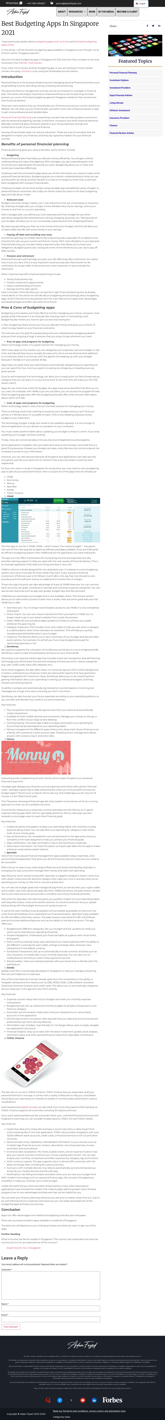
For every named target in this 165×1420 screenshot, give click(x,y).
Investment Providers (120, 88)
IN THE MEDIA (106, 11)
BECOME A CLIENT (127, 11)
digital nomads (29, 1107)
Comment (6, 1270)
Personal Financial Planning (16, 117)
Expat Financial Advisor (121, 95)
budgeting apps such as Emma (53, 41)
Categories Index (61, 1417)
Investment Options (119, 80)
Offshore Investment (120, 110)
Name (5, 1304)
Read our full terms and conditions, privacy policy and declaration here (89, 1411)
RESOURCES (77, 11)
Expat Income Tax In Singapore (24, 1248)
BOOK (92, 11)
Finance (113, 125)
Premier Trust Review (30, 63)
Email (4, 1315)
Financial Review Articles (122, 133)
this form (26, 71)
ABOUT (62, 11)
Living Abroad (116, 103)
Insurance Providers (119, 118)
